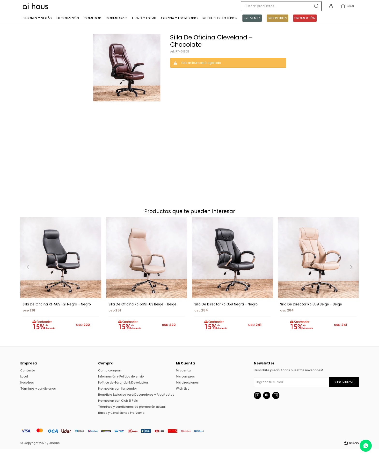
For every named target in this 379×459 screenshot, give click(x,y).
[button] (353, 286)
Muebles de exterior (220, 28)
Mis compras (185, 386)
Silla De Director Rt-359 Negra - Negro (226, 314)
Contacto (27, 380)
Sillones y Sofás (37, 28)
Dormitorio (116, 28)
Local (24, 386)
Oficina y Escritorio (179, 28)
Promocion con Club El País (118, 410)
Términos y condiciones (38, 398)
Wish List (182, 398)
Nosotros (27, 392)
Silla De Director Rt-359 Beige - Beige (311, 314)
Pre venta (252, 28)
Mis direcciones (187, 392)
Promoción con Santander (117, 398)
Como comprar (109, 380)
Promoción (304, 28)
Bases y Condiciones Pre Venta (121, 423)
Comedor (92, 28)
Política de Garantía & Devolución (123, 392)
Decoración (68, 28)
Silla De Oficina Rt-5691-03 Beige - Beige (142, 314)
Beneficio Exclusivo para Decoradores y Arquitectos (136, 404)
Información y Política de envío (121, 386)
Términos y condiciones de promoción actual (132, 417)
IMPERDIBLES (277, 28)
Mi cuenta (183, 380)
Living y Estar (144, 28)
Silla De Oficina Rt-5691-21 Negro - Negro (57, 314)
